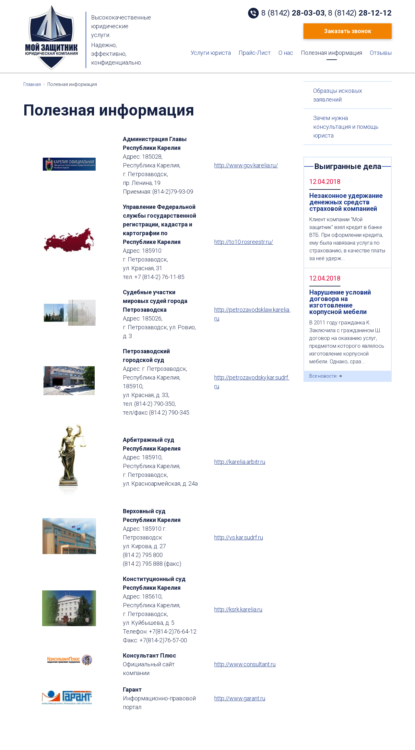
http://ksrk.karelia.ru (238, 609)
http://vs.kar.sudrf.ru (238, 537)
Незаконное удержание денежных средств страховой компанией (346, 202)
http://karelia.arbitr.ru (239, 461)
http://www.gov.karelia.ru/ (246, 165)
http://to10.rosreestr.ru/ (243, 241)
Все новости (323, 376)
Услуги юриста (211, 53)
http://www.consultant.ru (245, 664)
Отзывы (381, 53)
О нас (286, 53)
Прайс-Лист (255, 53)
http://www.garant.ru (239, 698)
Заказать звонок (347, 31)
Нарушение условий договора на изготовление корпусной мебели (340, 302)
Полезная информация (331, 53)
